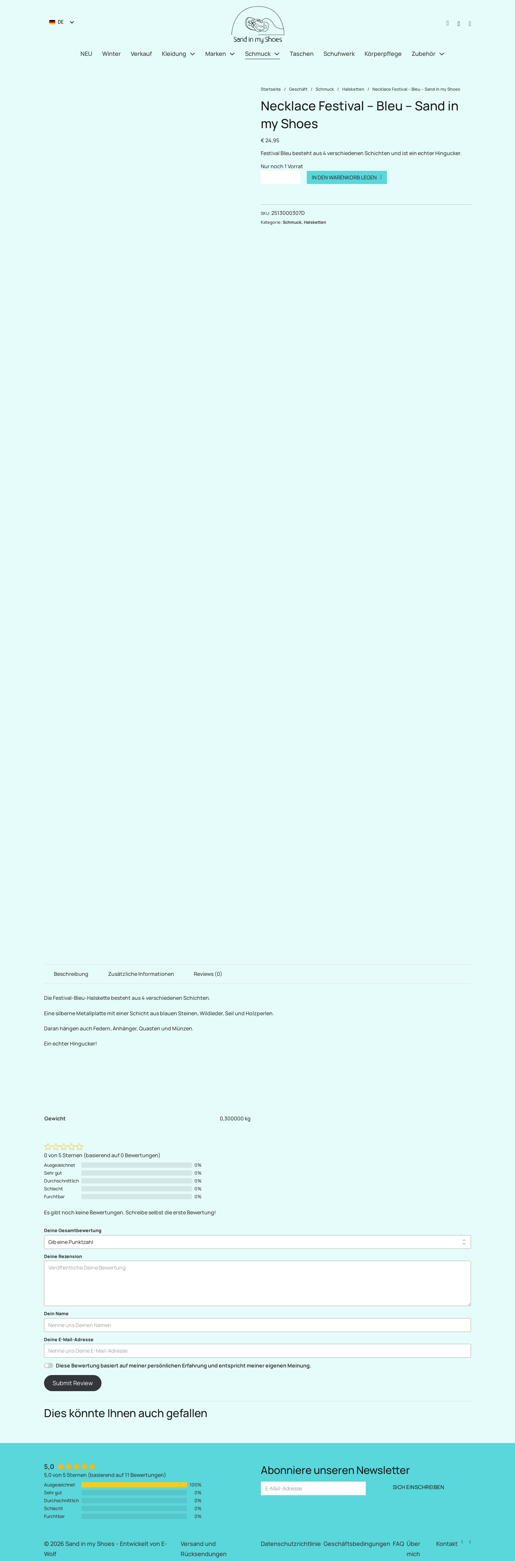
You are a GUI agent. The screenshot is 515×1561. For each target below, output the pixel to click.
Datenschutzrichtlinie (291, 1544)
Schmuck (258, 53)
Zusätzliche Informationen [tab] (141, 973)
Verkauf (141, 53)
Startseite (271, 89)
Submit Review (73, 1383)
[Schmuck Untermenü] (277, 54)
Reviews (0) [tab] (208, 973)
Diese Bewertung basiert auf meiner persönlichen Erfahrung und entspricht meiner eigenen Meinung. (183, 1365)
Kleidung (174, 53)
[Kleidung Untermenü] (192, 54)
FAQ (398, 1544)
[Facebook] (462, 1542)
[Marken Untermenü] (232, 54)
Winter (111, 53)
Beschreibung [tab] (71, 973)
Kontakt (447, 1544)
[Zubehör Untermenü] (442, 54)
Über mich (413, 1549)
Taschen (302, 53)
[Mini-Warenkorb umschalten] (470, 23)
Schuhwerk (339, 53)
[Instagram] (470, 1542)
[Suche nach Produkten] (459, 23)
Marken (215, 53)
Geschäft (298, 89)
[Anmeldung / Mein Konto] (447, 23)
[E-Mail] (313, 1488)
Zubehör (424, 53)
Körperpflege (383, 53)
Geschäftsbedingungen (357, 1544)
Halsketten (353, 89)
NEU (86, 53)
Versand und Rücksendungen (204, 1549)
